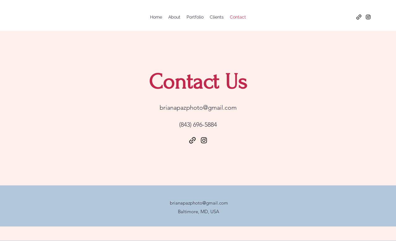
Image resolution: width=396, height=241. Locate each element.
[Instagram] (368, 17)
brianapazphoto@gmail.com (198, 107)
